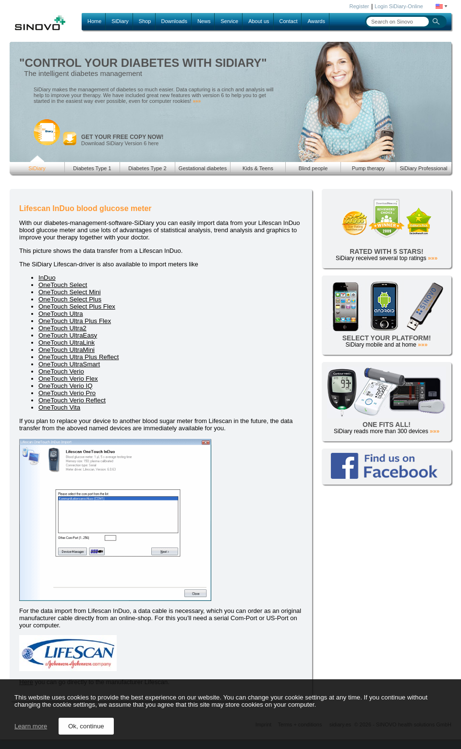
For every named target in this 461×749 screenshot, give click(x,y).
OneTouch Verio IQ (65, 385)
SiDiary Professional (423, 168)
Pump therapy (368, 168)
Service (229, 21)
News (204, 21)
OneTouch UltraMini (66, 349)
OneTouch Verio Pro (67, 393)
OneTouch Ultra (60, 313)
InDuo (47, 277)
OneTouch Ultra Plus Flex (74, 321)
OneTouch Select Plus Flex (76, 306)
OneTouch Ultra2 (62, 328)
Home (94, 21)
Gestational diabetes (203, 168)
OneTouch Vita (59, 407)
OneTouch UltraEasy (67, 335)
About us (258, 21)
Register (359, 6)
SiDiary (119, 21)
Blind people (313, 168)
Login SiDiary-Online (399, 6)
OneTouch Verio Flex (68, 378)
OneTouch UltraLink (66, 342)
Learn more (30, 726)
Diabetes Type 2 (147, 168)
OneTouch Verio (61, 371)
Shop (145, 21)
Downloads (174, 21)
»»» (197, 101)
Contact (288, 21)
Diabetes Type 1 (92, 168)
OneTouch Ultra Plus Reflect (78, 357)
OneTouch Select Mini (69, 292)
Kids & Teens (258, 168)
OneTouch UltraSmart (69, 364)
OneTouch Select (62, 284)
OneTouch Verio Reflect (72, 400)
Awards (316, 21)
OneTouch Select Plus (69, 299)
